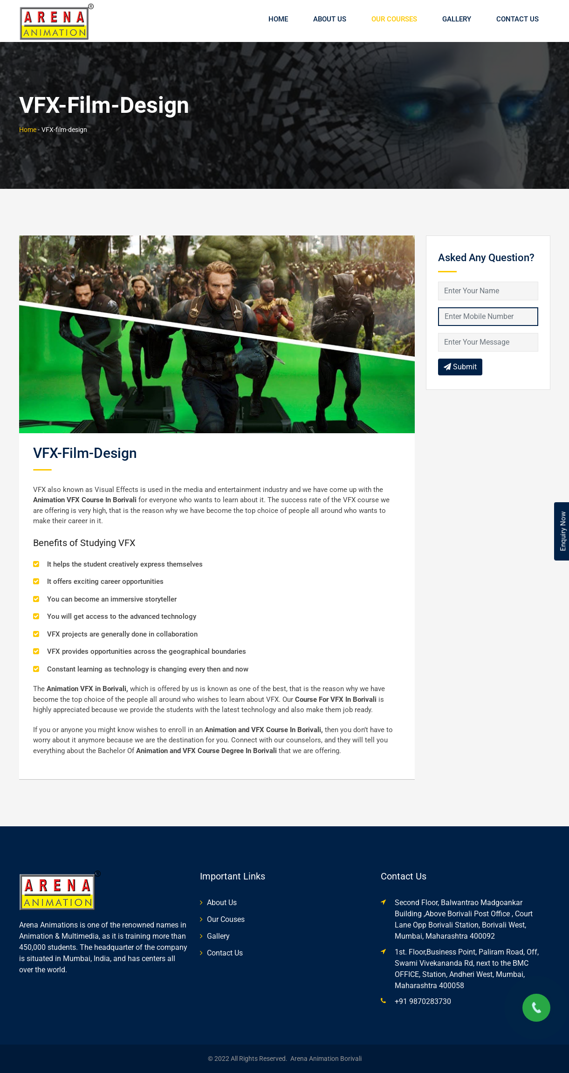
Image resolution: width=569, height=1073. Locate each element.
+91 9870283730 (423, 1001)
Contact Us (517, 19)
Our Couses (226, 919)
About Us (329, 19)
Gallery (456, 19)
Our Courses (394, 19)
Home (278, 19)
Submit (460, 366)
